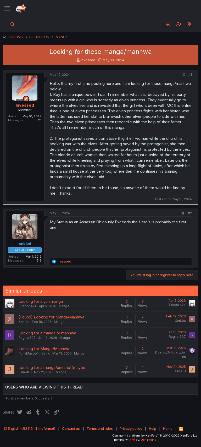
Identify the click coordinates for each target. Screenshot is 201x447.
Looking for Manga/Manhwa (44, 348)
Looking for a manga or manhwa (47, 332)
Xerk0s (24, 322)
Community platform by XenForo (155, 435)
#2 (190, 213)
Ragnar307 (27, 338)
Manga (64, 306)
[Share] (183, 75)
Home (167, 428)
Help (152, 428)
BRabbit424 (28, 306)
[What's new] (189, 24)
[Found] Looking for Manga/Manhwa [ (53, 317)
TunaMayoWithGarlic (34, 353)
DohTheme (148, 440)
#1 (190, 75)
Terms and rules (100, 428)
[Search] (12, 24)
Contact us (71, 428)
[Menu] (7, 8)
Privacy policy (131, 428)
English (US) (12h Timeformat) (29, 428)
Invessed (88, 60)
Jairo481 (25, 372)
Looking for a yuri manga (41, 301)
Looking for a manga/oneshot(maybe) (53, 367)
